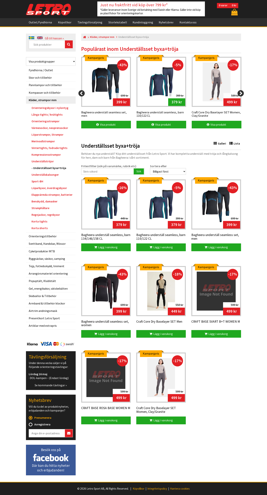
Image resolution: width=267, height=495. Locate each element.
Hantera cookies (180, 488)
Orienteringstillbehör (43, 236)
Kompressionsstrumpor (46, 154)
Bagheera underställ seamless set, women (105, 323)
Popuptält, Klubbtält (42, 281)
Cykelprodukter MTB (42, 251)
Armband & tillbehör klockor (47, 303)
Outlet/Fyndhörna (40, 22)
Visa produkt (106, 124)
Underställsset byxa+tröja (49, 168)
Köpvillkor (64, 22)
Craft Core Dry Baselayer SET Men (159, 322)
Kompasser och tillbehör (44, 92)
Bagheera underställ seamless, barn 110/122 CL (160, 236)
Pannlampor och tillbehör (45, 85)
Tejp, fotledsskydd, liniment (46, 266)
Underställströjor (43, 161)
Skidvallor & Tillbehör (42, 296)
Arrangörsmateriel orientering (48, 273)
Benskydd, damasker (44, 201)
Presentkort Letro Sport (44, 318)
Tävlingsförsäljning (90, 22)
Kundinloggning (143, 22)
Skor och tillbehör (40, 77)
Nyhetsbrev (166, 22)
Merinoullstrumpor (43, 141)
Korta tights (39, 221)
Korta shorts (40, 228)
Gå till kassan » (54, 38)
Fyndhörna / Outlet (41, 70)
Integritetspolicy (157, 488)
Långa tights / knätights (47, 114)
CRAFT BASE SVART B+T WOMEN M (215, 322)
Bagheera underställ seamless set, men (215, 236)
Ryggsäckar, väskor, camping (47, 258)
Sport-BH (37, 181)
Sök (138, 171)
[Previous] (81, 93)
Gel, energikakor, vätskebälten (48, 288)
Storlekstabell (117, 22)
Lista (234, 143)
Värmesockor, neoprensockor (50, 128)
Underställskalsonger (45, 174)
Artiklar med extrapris (43, 325)
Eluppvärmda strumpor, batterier (52, 194)
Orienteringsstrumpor (46, 121)
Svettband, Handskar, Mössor (47, 243)
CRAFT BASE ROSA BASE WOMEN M (105, 408)
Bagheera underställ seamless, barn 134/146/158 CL (105, 236)
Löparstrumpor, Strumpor (47, 134)
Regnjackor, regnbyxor (46, 215)
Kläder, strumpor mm (43, 100)
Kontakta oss (188, 22)
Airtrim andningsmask (43, 311)
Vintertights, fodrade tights (49, 148)
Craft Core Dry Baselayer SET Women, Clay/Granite (156, 410)
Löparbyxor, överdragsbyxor (49, 188)
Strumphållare (40, 208)
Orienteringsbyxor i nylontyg (50, 108)
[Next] (241, 93)
